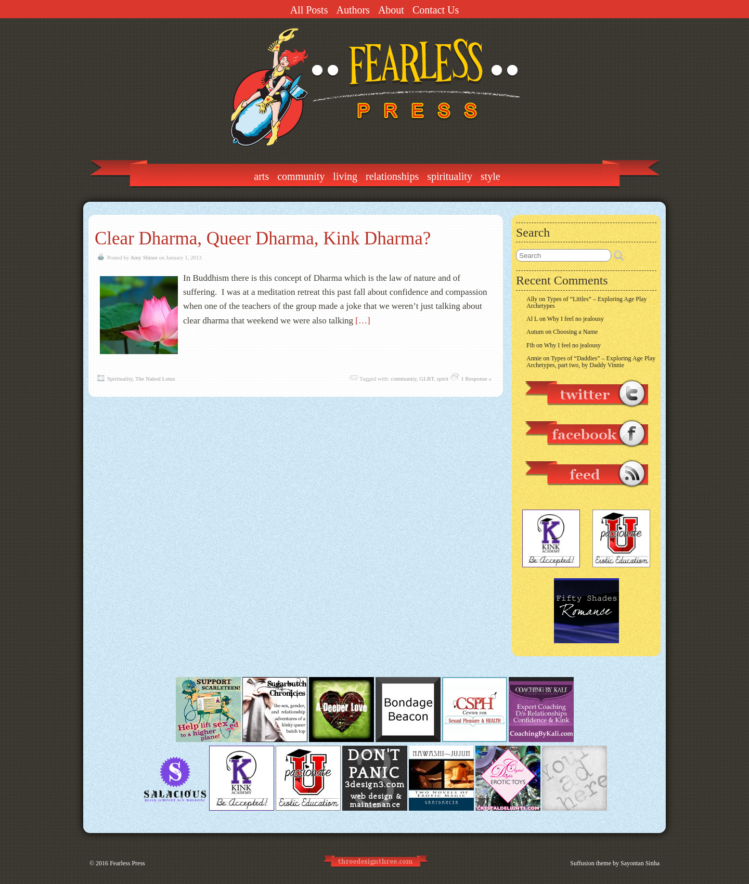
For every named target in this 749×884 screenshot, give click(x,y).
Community (301, 176)
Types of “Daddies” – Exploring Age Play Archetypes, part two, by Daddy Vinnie (590, 362)
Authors (352, 10)
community (403, 378)
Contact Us (435, 10)
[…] (362, 321)
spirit (443, 378)
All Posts (309, 10)
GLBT (426, 378)
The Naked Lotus (155, 378)
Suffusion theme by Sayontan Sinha (615, 863)
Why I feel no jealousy (575, 318)
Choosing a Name (575, 331)
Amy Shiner (143, 257)
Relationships (392, 176)
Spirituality (449, 176)
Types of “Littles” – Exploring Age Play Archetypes (586, 302)
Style (490, 176)
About (391, 10)
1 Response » (476, 378)
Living (345, 176)
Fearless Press (127, 863)
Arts (261, 176)
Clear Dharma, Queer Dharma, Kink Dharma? (263, 238)
